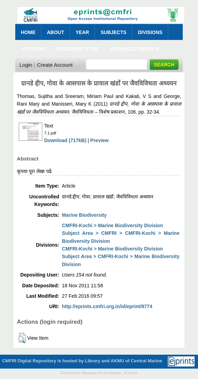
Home (28, 32)
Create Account (55, 65)
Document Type (77, 49)
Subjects (114, 32)
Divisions (150, 32)
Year (82, 32)
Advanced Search (134, 49)
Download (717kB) (65, 140)
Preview (99, 140)
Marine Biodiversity (84, 215)
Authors (33, 49)
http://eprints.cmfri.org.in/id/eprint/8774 (107, 306)
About (55, 32)
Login (25, 65)
